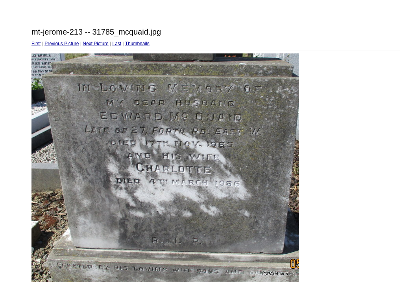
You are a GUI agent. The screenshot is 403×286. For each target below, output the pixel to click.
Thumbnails (137, 43)
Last (116, 43)
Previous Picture (61, 43)
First (36, 43)
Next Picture (95, 43)
